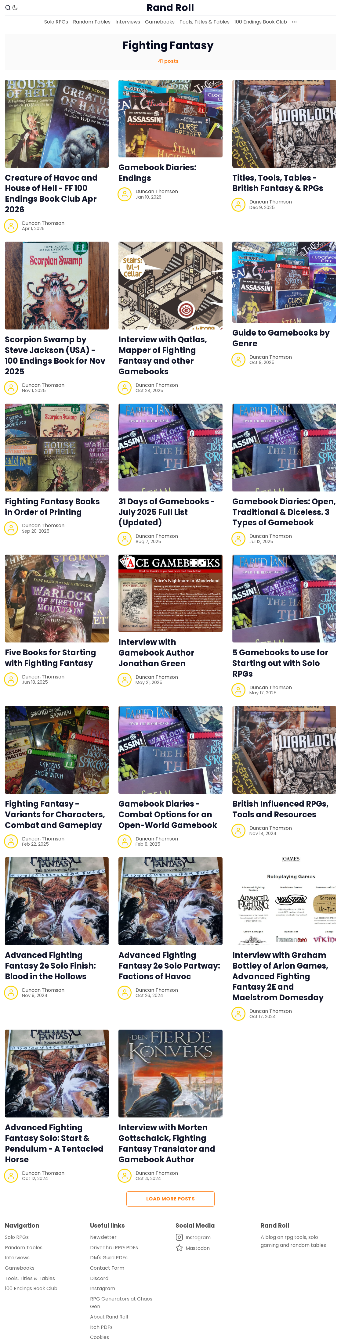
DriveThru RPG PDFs (114, 1247)
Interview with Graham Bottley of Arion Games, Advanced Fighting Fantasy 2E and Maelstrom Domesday (280, 976)
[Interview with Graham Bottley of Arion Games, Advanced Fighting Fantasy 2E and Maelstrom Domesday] (284, 901)
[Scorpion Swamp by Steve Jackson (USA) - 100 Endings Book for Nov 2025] (57, 285)
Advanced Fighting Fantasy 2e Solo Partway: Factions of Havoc (169, 966)
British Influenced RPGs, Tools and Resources (280, 809)
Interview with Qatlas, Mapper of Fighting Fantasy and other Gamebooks (162, 355)
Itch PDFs (101, 1327)
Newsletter (103, 1237)
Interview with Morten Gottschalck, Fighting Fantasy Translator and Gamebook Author (166, 1143)
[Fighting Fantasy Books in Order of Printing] (57, 447)
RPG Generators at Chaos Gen (121, 1302)
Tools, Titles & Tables (205, 21)
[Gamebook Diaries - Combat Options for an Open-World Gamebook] (170, 750)
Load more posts (170, 1198)
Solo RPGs (56, 21)
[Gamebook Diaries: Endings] (170, 118)
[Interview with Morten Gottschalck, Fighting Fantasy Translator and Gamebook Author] (170, 1073)
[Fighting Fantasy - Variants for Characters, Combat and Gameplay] (57, 750)
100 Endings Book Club (260, 21)
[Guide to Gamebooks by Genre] (284, 282)
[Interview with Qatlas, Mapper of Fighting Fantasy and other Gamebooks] (170, 285)
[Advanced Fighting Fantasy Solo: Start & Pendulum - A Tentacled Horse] (57, 1073)
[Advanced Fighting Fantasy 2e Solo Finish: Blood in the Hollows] (57, 901)
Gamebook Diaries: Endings (157, 173)
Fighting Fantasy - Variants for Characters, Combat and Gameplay (55, 814)
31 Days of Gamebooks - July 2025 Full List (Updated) (166, 512)
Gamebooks (160, 21)
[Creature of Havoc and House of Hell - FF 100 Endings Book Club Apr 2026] (57, 124)
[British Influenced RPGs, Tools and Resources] (284, 750)
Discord (99, 1278)
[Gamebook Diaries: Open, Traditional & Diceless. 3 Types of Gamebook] (284, 447)
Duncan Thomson (43, 223)
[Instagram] (193, 1237)
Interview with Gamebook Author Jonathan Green (156, 653)
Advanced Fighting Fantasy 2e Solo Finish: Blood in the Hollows (50, 966)
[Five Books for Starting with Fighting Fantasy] (57, 598)
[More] (294, 22)
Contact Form (107, 1268)
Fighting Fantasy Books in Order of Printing (52, 507)
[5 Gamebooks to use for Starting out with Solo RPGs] (284, 598)
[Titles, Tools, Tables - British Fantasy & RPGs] (284, 124)
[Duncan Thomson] (11, 226)
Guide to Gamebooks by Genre (281, 338)
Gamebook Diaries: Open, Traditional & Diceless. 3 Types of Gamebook (284, 512)
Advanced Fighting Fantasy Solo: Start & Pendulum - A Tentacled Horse (54, 1143)
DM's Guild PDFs (109, 1257)
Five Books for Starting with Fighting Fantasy (50, 658)
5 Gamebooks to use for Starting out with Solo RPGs (280, 663)
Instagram (102, 1288)
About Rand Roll (109, 1316)
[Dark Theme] (15, 8)
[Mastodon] (193, 1248)
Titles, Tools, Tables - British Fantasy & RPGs (277, 183)
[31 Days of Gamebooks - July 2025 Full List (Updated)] (170, 447)
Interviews (127, 21)
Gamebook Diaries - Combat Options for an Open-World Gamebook (167, 814)
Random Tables (92, 21)
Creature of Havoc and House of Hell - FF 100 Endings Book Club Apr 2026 (51, 193)
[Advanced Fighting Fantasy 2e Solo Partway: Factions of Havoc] (170, 901)
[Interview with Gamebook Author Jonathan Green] (170, 593)
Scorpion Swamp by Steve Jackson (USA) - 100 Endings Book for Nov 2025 (55, 355)
